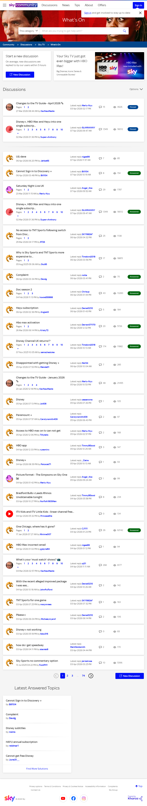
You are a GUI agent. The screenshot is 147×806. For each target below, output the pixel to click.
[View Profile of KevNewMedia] (47, 111)
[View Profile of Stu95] (44, 264)
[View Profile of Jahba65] (45, 161)
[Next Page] (91, 676)
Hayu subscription (27, 308)
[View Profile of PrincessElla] (46, 516)
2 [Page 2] (67, 675)
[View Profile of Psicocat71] (46, 464)
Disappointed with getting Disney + (37, 363)
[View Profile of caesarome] (87, 399)
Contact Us (35, 790)
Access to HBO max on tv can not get (38, 430)
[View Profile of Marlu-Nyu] (87, 105)
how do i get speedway (30, 645)
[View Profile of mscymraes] (45, 604)
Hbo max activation (28, 322)
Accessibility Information (95, 786)
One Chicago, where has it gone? (35, 526)
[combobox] (80, 30)
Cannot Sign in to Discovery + (34, 171)
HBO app (21, 445)
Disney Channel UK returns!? (33, 341)
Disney (20, 399)
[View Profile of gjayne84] (45, 549)
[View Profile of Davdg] (44, 279)
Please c (21, 614)
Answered (134, 173)
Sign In (138, 5)
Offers (102, 5)
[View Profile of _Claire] (85, 460)
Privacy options (35, 786)
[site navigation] (4, 5)
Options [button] (134, 89)
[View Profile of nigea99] (86, 156)
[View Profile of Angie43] (45, 312)
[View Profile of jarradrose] (87, 661)
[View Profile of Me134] (85, 363)
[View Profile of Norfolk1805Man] (48, 501)
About (89, 5)
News (66, 5)
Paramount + (24, 415)
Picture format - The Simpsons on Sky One (41, 474)
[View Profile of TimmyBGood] (88, 445)
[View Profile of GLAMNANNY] (88, 127)
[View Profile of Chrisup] (85, 291)
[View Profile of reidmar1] (14, 745)
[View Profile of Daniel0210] (87, 308)
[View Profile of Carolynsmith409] (49, 419)
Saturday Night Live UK (30, 186)
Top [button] (140, 786)
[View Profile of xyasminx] (44, 449)
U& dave (21, 156)
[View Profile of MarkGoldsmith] (77, 647)
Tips (77, 5)
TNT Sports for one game (31, 600)
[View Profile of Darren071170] (88, 324)
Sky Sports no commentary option (37, 660)
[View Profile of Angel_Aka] (87, 188)
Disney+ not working (28, 629)
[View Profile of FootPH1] (43, 665)
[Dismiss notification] (140, 13)
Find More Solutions (37, 768)
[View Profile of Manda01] (44, 367)
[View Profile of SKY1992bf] (87, 234)
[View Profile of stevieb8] (44, 649)
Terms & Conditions (52, 786)
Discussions (49, 5)
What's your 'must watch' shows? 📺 (38, 559)
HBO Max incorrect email (31, 544)
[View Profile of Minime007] (45, 534)
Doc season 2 (24, 289)
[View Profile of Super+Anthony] (48, 137)
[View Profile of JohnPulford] (46, 589)
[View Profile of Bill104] (44, 175)
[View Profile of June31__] (14, 759)
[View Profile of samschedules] (48, 352)
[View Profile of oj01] (84, 563)
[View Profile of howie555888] (46, 297)
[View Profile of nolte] (84, 275)
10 (62, 129)
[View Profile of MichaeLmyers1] (48, 619)
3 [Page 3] (72, 675)
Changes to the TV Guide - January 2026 (40, 377)
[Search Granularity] (29, 30)
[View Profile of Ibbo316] (44, 634)
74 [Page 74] (83, 675)
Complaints (113, 786)
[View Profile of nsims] (12, 731)
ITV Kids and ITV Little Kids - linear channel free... (45, 511)
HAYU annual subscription (21, 742)
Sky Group (113, 790)
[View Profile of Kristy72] (44, 330)
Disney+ (21, 460)
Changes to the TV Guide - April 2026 (38, 103)
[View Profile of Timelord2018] (88, 256)
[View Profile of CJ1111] (85, 528)
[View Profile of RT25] (42, 242)
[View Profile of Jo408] (43, 403)
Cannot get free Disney (20, 755)
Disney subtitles (16, 728)
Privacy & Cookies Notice (73, 786)
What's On (73, 20)
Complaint (22, 275)
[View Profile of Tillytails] (44, 435)
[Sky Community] (23, 5)
